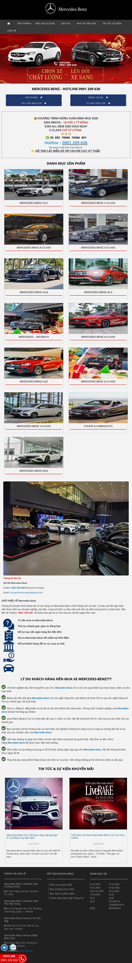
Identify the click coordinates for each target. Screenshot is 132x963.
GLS (92, 901)
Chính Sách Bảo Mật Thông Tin (67, 898)
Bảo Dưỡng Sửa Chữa (62, 889)
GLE (111, 898)
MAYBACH (115, 908)
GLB (111, 894)
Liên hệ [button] (11, 30)
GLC (92, 898)
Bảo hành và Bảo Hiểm (62, 893)
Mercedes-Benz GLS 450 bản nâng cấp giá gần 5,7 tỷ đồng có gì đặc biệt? (32, 836)
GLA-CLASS (97, 891)
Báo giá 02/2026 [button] (45, 23)
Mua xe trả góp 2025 (61, 884)
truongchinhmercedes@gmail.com (26, 592)
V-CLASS (95, 894)
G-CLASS (114, 887)
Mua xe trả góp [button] (86, 23)
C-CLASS (114, 884)
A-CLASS (95, 884)
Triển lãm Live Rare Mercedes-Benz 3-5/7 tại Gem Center (98, 836)
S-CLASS (114, 891)
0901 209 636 (17, 588)
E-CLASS (95, 887)
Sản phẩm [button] (24, 24)
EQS (92, 908)
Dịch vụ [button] (66, 23)
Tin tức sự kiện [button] (112, 23)
